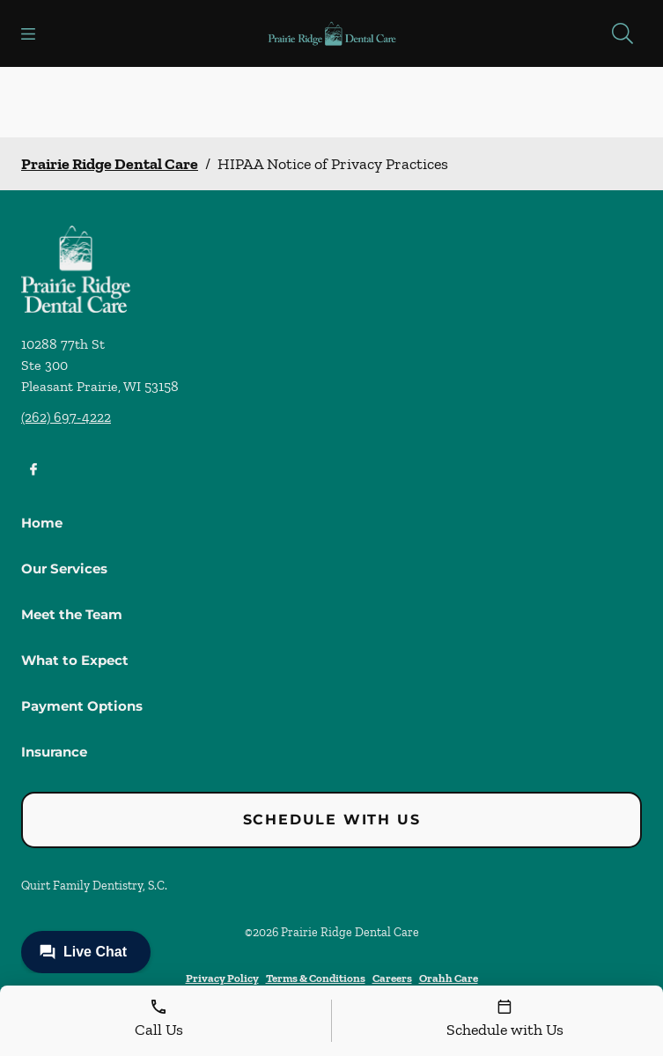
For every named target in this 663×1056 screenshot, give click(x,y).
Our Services (64, 568)
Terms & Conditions (315, 978)
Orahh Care (448, 978)
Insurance (54, 751)
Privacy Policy (222, 978)
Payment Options (82, 706)
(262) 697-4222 (66, 417)
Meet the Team (71, 614)
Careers (392, 978)
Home (42, 522)
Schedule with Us (332, 819)
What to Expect (75, 660)
